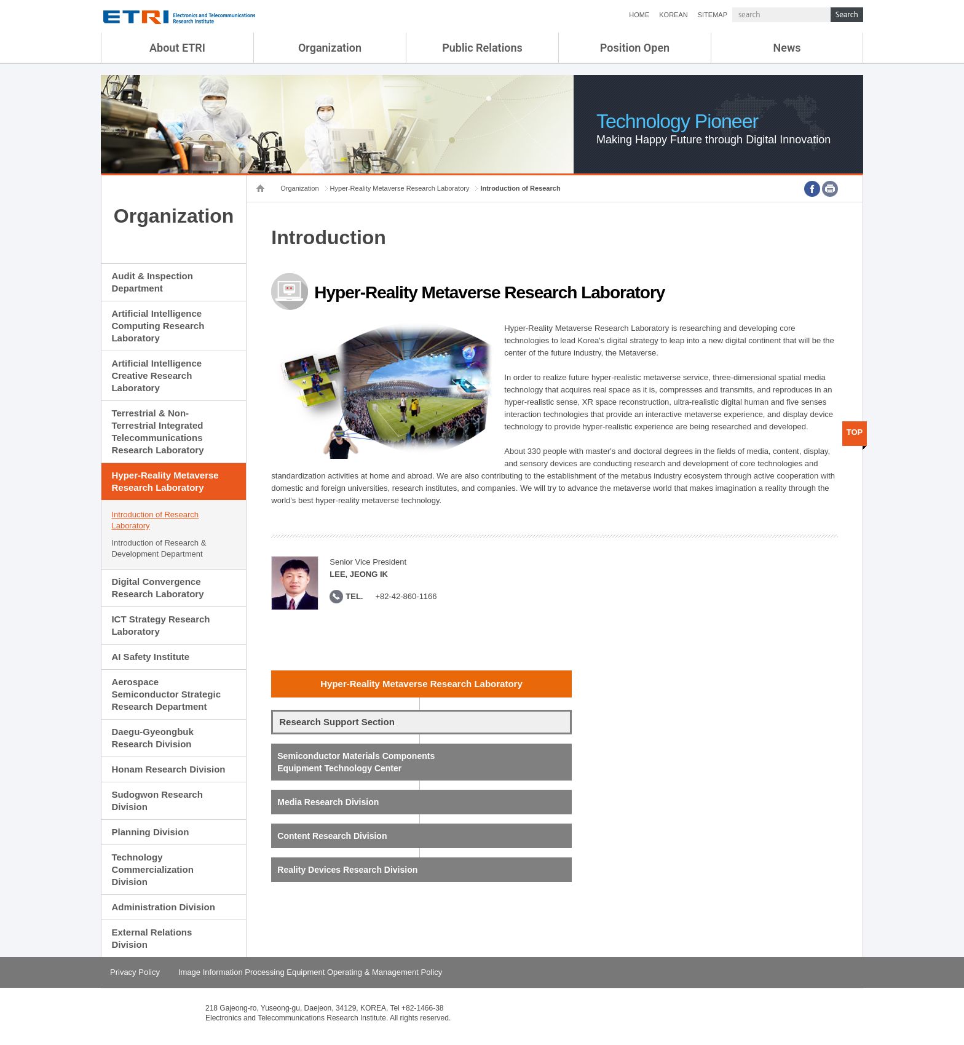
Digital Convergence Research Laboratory (157, 587)
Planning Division (150, 832)
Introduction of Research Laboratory (155, 520)
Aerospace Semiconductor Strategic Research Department (166, 694)
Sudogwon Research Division (156, 800)
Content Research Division (332, 836)
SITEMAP (712, 14)
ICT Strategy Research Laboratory (160, 625)
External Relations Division (151, 938)
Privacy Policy (135, 972)
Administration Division (163, 907)
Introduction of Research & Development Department (158, 548)
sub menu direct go (0, 0)
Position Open (635, 47)
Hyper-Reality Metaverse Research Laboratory (164, 481)
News (787, 47)
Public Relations (482, 47)
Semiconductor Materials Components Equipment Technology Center (356, 762)
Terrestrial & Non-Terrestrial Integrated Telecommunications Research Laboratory (157, 431)
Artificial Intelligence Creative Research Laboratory (156, 375)
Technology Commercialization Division (152, 869)
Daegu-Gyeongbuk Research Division (152, 737)
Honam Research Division (168, 769)
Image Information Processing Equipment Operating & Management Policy (310, 972)
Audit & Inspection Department (152, 282)
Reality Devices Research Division (347, 870)
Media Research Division (328, 802)
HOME (639, 14)
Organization (330, 47)
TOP (855, 432)
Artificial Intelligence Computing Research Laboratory (157, 325)
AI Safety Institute (150, 656)
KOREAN (673, 14)
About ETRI (177, 47)
